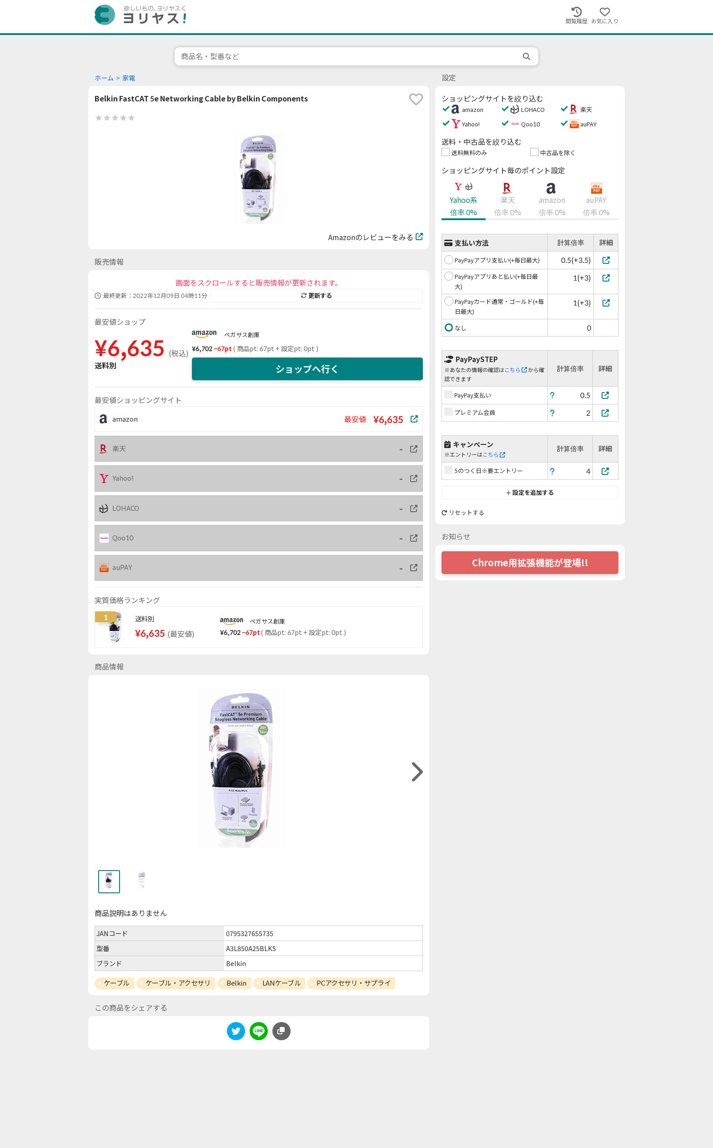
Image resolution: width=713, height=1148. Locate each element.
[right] (416, 772)
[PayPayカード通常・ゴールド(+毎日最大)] (606, 303)
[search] (527, 56)
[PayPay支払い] (605, 395)
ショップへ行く (307, 368)
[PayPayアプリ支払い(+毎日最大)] (606, 260)
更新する (316, 295)
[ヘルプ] (552, 395)
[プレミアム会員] (605, 413)
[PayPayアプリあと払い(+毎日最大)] (606, 278)
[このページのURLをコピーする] (281, 1031)
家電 (128, 78)
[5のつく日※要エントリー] (605, 471)
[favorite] (416, 99)
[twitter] (236, 1032)
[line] (258, 1032)
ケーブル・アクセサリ (178, 983)
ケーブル (117, 983)
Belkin (236, 983)
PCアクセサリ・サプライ (353, 983)
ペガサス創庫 (242, 334)
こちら (515, 370)
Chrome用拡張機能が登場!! (530, 562)
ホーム (104, 78)
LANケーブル (281, 983)
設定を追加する (530, 492)
